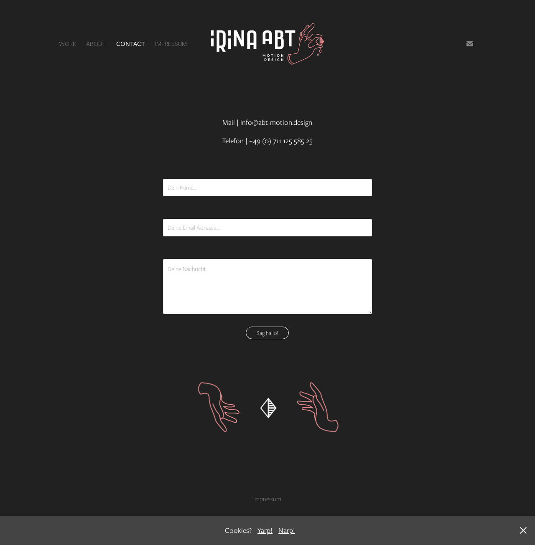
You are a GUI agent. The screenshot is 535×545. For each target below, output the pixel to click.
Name (169, 172)
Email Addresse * (182, 212)
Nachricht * (176, 252)
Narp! (286, 530)
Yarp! (265, 530)
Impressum (171, 43)
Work (67, 43)
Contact (130, 43)
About (96, 43)
